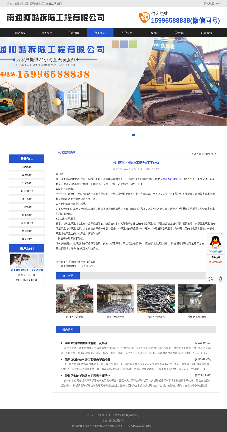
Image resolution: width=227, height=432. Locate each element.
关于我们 (180, 32)
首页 (193, 154)
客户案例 (126, 32)
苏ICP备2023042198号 (140, 425)
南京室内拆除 (170, 178)
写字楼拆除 (27, 223)
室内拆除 (27, 167)
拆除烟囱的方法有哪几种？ (81, 265)
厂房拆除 (27, 183)
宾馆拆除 (73, 32)
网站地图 (209, 3)
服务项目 (47, 32)
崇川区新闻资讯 (207, 154)
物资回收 (27, 239)
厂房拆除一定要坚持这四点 (81, 261)
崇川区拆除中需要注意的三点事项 (86, 343)
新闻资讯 (100, 32)
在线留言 (153, 32)
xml (218, 3)
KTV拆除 (27, 207)
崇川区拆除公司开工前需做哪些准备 (87, 359)
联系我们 (206, 32)
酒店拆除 (27, 199)
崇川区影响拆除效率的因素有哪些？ (87, 375)
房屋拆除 (27, 231)
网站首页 (20, 32)
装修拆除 (27, 215)
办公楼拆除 (27, 191)
